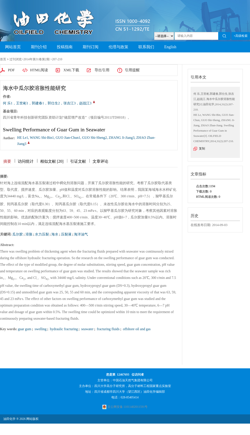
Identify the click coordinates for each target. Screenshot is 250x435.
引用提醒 (132, 70)
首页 (3, 59)
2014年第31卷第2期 (36, 59)
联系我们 (146, 47)
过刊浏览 (15, 59)
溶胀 (28, 234)
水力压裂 (42, 234)
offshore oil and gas (136, 329)
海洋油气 (81, 234)
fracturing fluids (108, 329)
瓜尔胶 (17, 234)
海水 (54, 234)
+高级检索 (241, 35)
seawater (86, 329)
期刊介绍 (39, 47)
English (170, 47)
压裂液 (66, 234)
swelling (40, 329)
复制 (202, 148)
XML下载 (71, 70)
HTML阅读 (39, 70)
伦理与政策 (118, 47)
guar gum (24, 329)
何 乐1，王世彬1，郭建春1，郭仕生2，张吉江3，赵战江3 (47, 103)
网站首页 (13, 47)
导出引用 (102, 70)
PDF (11, 70)
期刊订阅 (90, 47)
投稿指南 (65, 47)
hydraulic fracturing (63, 329)
